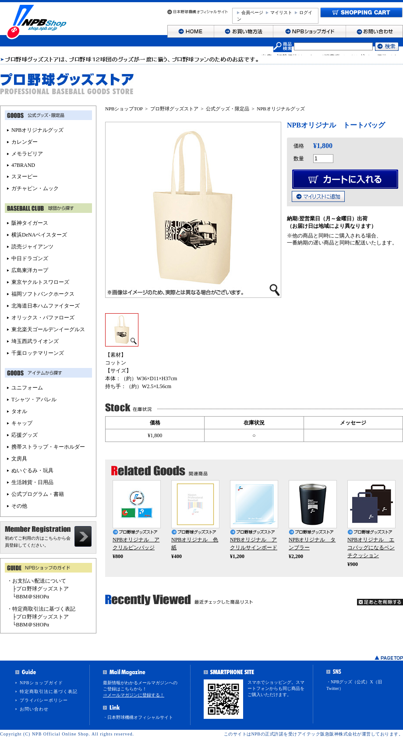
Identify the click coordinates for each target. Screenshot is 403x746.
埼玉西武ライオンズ (35, 341)
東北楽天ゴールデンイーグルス (48, 329)
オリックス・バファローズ (42, 318)
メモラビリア (27, 154)
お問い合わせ (34, 709)
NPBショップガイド (41, 682)
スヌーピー (24, 176)
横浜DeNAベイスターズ (39, 235)
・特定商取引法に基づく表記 (41, 609)
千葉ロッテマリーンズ (37, 353)
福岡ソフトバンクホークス (42, 294)
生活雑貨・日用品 (32, 482)
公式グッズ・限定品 (227, 108)
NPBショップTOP (124, 108)
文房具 (19, 459)
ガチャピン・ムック (35, 188)
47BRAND (23, 165)
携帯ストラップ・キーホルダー (48, 447)
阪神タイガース (29, 223)
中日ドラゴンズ (29, 258)
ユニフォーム (27, 388)
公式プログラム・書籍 (37, 494)
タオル (19, 411)
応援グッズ (24, 435)
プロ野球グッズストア (174, 108)
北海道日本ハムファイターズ (45, 306)
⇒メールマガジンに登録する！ (133, 695)
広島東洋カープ (29, 270)
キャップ (21, 423)
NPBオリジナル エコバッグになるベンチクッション (371, 548)
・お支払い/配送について (36, 581)
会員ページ (252, 12)
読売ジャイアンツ (32, 247)
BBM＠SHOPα (32, 597)
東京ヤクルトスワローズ (40, 282)
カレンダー (24, 142)
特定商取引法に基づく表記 (49, 691)
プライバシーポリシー (44, 700)
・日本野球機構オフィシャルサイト (138, 717)
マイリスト (281, 12)
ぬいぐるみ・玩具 (32, 470)
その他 (19, 506)
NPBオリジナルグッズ (280, 108)
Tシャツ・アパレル (34, 399)
